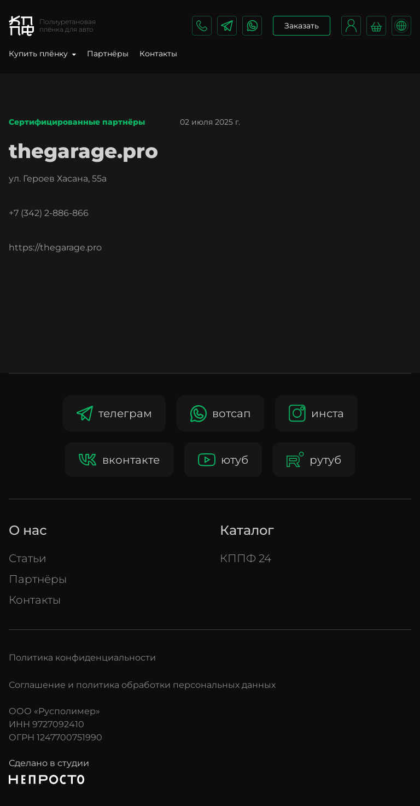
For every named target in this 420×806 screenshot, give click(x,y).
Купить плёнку (42, 54)
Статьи (27, 558)
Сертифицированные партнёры (77, 122)
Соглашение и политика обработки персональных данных (142, 685)
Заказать (301, 26)
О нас (28, 530)
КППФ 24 (245, 558)
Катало (247, 530)
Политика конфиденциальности (82, 657)
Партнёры (108, 54)
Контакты (158, 54)
